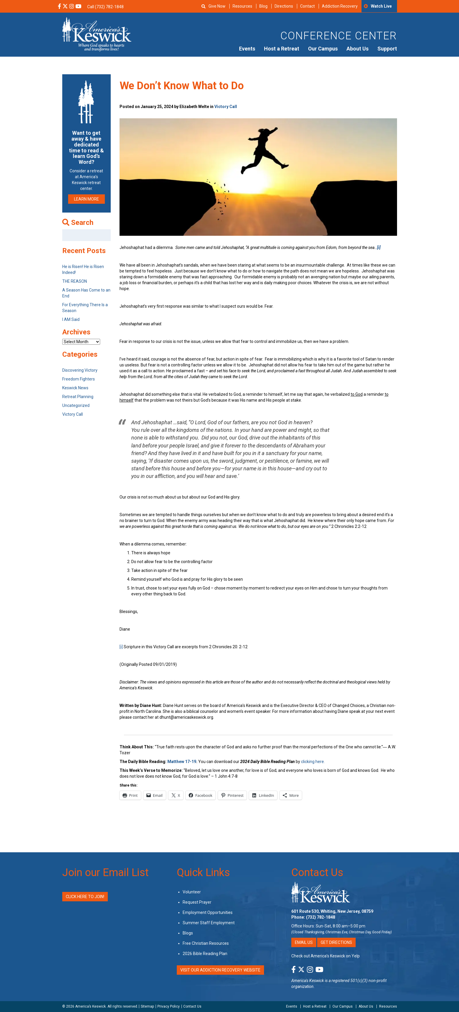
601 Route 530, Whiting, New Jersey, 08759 (332, 911)
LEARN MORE (86, 199)
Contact (307, 6)
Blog (263, 6)
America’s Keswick (90, 1006)
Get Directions (336, 942)
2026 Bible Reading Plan (205, 953)
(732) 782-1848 (320, 917)
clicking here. (313, 761)
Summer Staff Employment (209, 922)
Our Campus (323, 49)
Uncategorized (76, 405)
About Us (358, 49)
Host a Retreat (281, 49)
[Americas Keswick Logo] (96, 33)
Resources (242, 6)
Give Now (217, 6)
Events (247, 49)
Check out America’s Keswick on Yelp (325, 956)
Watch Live (381, 6)
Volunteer (192, 892)
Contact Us (317, 872)
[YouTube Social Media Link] (78, 6)
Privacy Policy (168, 1006)
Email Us (304, 942)
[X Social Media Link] (65, 6)
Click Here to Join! (85, 896)
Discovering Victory (79, 370)
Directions (284, 6)
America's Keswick (307, 980)
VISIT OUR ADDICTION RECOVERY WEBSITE (220, 970)
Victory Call (225, 106)
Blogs (188, 933)
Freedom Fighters (78, 379)
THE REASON (74, 281)
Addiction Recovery (340, 6)
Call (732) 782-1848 (105, 6)
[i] (121, 646)
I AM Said (71, 319)
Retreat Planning (77, 396)
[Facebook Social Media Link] (59, 6)
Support (387, 49)
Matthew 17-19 (181, 761)
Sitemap (147, 1006)
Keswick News (75, 387)
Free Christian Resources (206, 943)
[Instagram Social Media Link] (71, 6)
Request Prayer (197, 902)
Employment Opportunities (208, 912)
